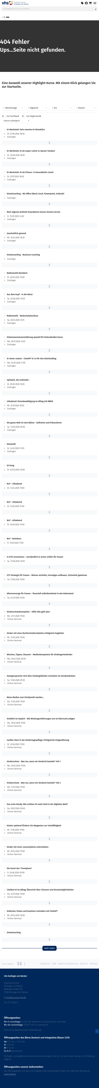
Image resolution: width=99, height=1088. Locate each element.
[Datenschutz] (97, 1031)
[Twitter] (21, 964)
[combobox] (13, 107)
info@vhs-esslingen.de (15, 997)
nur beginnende (33, 116)
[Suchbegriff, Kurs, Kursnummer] (49, 8)
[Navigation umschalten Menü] (95, 3)
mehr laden (49, 948)
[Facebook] (18, 964)
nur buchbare (13, 116)
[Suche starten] (95, 8)
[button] (49, 143)
